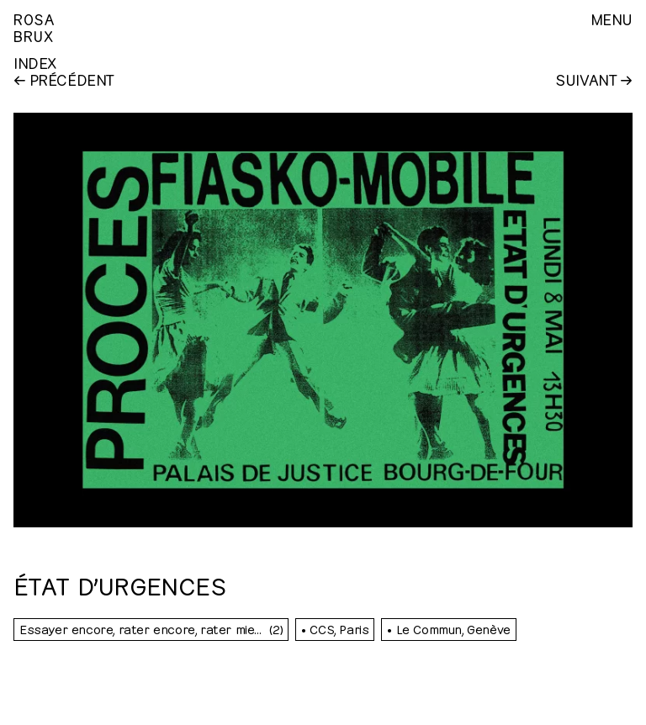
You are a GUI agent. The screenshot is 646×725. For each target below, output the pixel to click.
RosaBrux (34, 26)
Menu (611, 18)
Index (34, 62)
